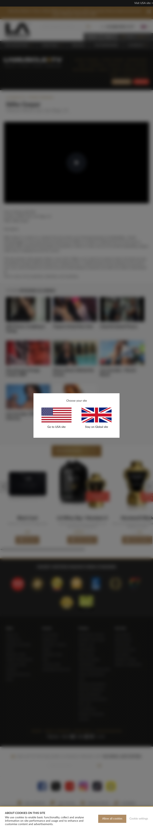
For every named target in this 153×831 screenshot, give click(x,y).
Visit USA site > (143, 3)
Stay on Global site (96, 427)
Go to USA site (56, 427)
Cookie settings (138, 818)
